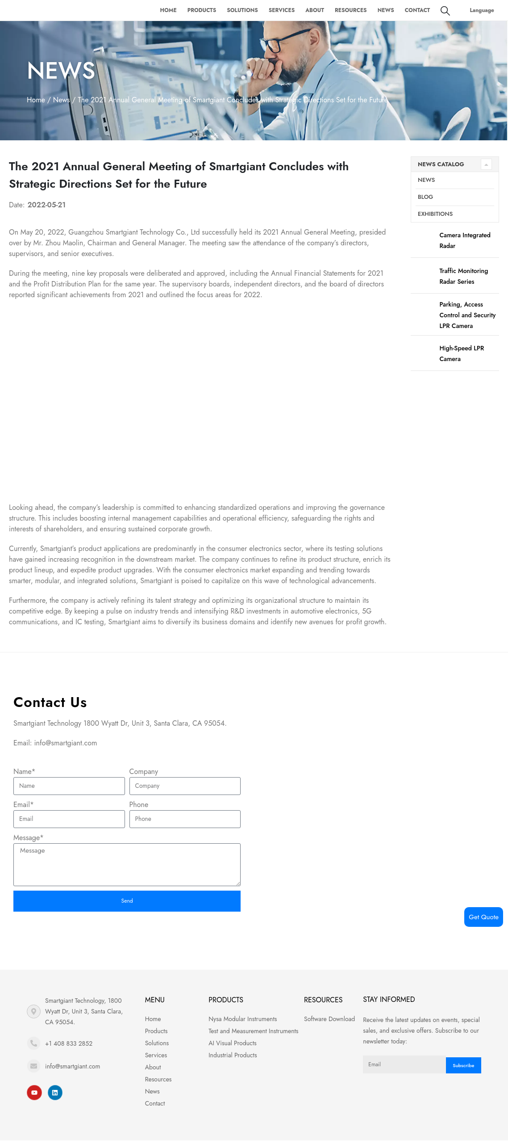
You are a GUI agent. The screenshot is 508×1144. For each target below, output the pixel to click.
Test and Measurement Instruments (253, 1034)
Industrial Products (232, 1058)
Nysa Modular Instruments (242, 1022)
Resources (351, 10)
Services (282, 10)
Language (482, 10)
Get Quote (484, 917)
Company (143, 771)
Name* (24, 771)
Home (168, 10)
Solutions (242, 10)
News (386, 10)
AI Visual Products (232, 1046)
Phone (139, 804)
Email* (23, 804)
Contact (417, 10)
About (314, 10)
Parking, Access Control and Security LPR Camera (467, 315)
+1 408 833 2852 (68, 1047)
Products (202, 10)
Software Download (329, 1022)
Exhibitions (435, 214)
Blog (425, 197)
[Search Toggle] (445, 10)
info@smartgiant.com (72, 1069)
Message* (28, 838)
